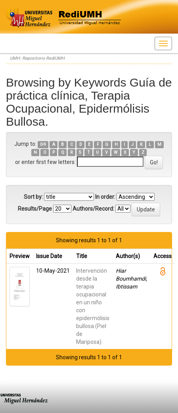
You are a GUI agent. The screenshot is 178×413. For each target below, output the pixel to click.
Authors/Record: (93, 209)
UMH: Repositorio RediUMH (37, 58)
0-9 (43, 144)
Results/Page (35, 209)
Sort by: (33, 197)
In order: (105, 197)
